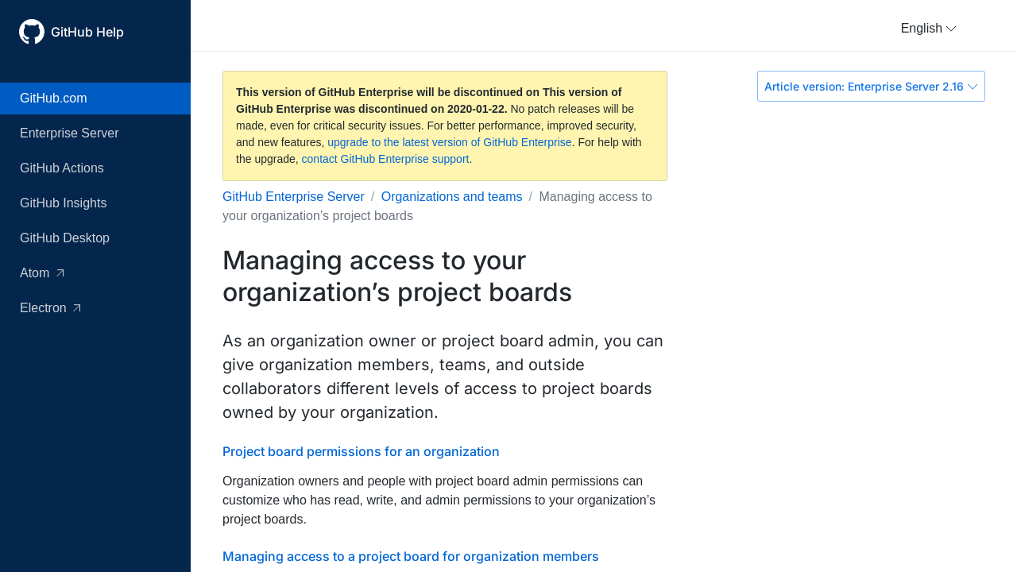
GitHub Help (87, 32)
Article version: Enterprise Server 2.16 (871, 86)
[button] (929, 28)
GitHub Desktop (65, 238)
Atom (42, 273)
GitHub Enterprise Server (293, 196)
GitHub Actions (62, 168)
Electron (50, 308)
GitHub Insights (63, 203)
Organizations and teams (452, 196)
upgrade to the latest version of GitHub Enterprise (449, 142)
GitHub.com (53, 98)
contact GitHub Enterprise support (386, 159)
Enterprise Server (69, 133)
